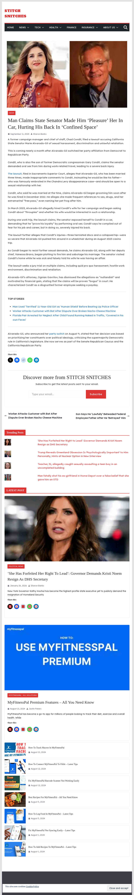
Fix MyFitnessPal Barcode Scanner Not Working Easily (53, 781)
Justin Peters (35, 708)
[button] (27, 27)
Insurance (88, 27)
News (22, 27)
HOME (10, 27)
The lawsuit (15, 173)
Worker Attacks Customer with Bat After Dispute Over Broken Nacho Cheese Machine (64, 311)
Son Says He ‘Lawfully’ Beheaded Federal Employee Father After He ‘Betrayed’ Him (102, 415)
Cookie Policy (32, 886)
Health (53, 27)
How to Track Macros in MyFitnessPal (46, 747)
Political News (16, 566)
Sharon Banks (40, 134)
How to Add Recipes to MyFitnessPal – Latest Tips (52, 847)
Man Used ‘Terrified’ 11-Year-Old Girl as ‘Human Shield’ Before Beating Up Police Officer (65, 306)
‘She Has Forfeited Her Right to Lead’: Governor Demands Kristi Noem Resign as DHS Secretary (64, 576)
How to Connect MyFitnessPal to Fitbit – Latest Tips (53, 764)
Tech (37, 27)
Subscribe (96, 394)
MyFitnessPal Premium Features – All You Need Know (50, 702)
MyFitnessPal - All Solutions (23, 695)
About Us (109, 27)
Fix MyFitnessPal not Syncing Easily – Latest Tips (51, 830)
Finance (71, 27)
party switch (56, 333)
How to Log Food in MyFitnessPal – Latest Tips (50, 814)
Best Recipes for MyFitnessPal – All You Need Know (53, 797)
